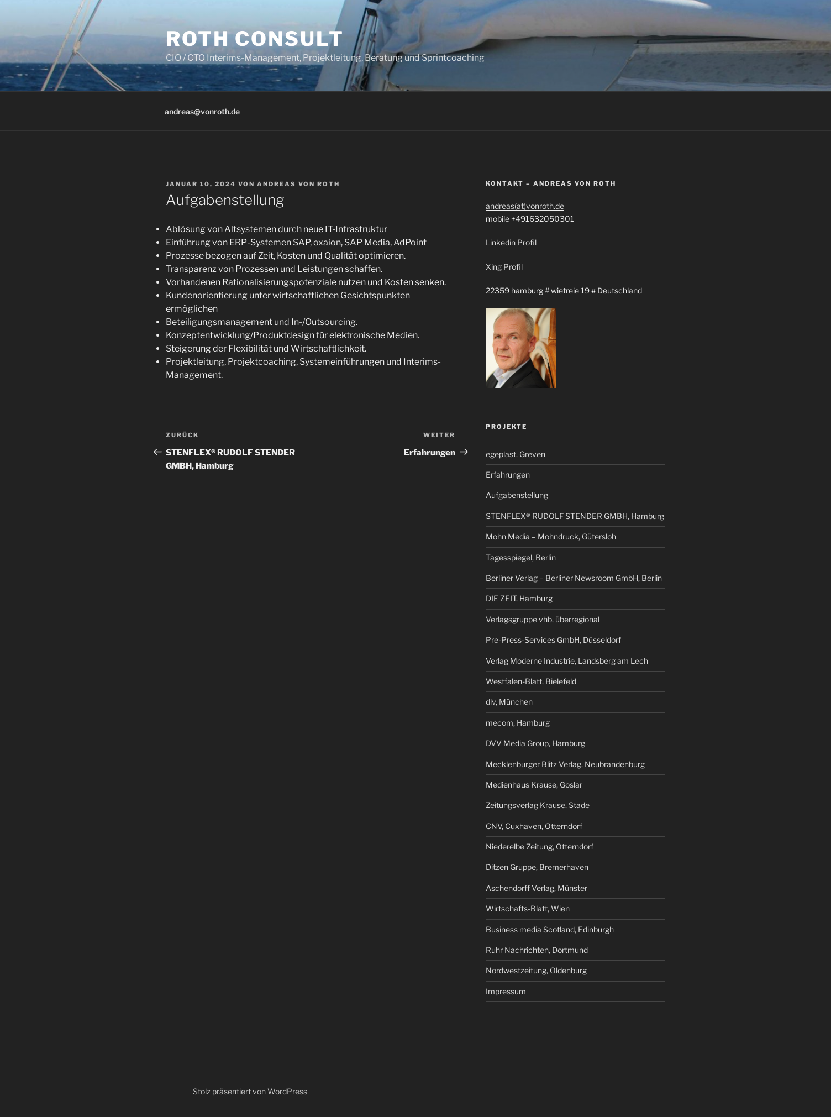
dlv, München (509, 701)
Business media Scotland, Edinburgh (550, 929)
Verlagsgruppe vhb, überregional (542, 619)
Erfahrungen (508, 474)
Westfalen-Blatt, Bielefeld (531, 681)
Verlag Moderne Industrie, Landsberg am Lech (567, 660)
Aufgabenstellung (517, 495)
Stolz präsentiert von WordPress (250, 1091)
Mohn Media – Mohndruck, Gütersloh (551, 536)
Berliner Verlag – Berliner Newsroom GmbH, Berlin (574, 578)
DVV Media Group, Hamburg (535, 743)
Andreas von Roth (298, 184)
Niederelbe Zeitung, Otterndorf (539, 846)
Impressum (506, 991)
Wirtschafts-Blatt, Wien (528, 908)
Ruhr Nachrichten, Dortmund (537, 950)
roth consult (255, 39)
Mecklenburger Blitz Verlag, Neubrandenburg (565, 764)
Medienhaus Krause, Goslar (534, 784)
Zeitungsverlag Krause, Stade (538, 805)
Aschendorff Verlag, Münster (536, 888)
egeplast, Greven (515, 454)
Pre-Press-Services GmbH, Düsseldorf (553, 639)
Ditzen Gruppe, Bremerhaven (537, 867)
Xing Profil (504, 266)
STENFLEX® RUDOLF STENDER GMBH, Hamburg (575, 516)
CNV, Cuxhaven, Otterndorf (534, 826)
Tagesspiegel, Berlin (521, 557)
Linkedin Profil (511, 242)
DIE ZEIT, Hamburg (519, 598)
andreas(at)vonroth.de (525, 206)
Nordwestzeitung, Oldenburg (536, 970)
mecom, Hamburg (518, 722)
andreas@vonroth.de (202, 111)
